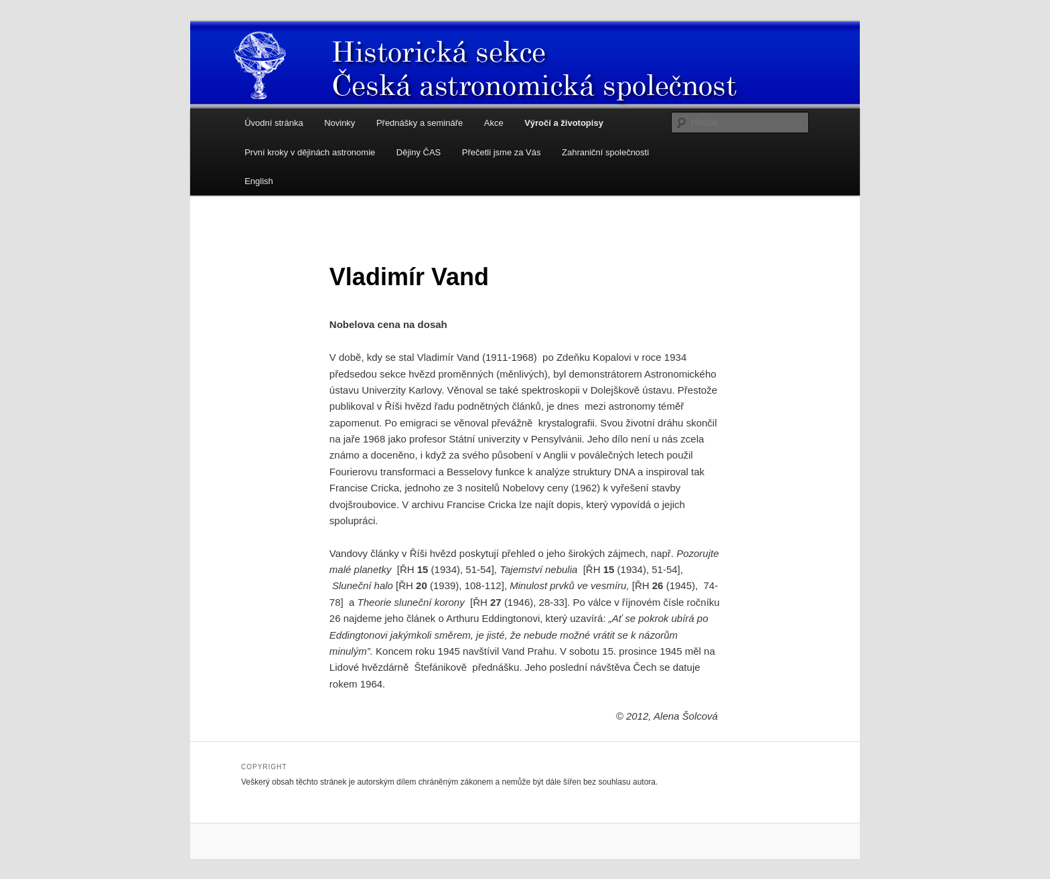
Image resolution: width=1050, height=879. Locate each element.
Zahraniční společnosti (605, 152)
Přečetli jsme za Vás (501, 152)
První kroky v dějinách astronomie (309, 152)
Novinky (339, 123)
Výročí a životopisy (563, 123)
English (258, 181)
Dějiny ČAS (418, 152)
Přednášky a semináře (419, 123)
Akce (494, 123)
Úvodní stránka (273, 123)
